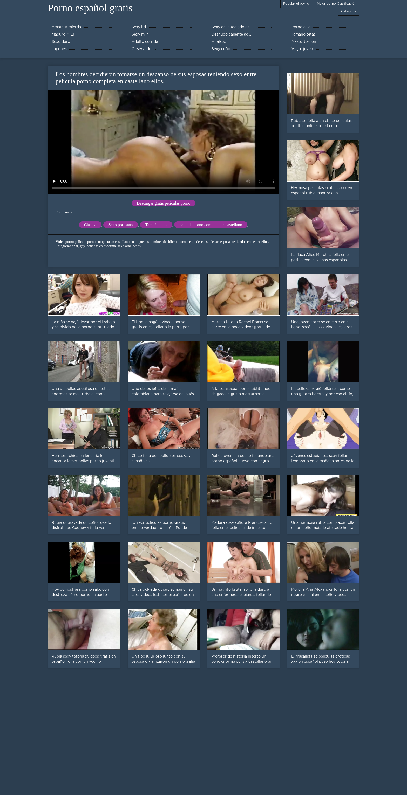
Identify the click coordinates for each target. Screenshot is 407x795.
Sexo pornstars (120, 224)
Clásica (90, 224)
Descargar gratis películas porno (163, 203)
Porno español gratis (90, 8)
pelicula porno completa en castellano (210, 224)
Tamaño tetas (156, 224)
